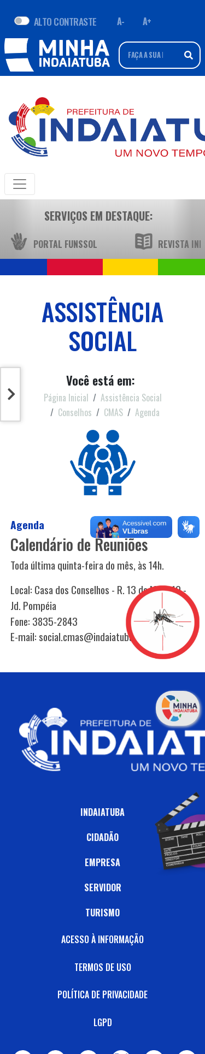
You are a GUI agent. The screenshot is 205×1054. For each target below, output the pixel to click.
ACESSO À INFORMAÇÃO (102, 939)
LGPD (102, 1022)
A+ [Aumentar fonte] (147, 21)
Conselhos (75, 412)
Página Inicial (66, 397)
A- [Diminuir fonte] (121, 21)
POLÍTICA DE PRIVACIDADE (102, 994)
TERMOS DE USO (102, 967)
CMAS (113, 412)
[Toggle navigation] (19, 184)
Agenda (147, 412)
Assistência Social (131, 397)
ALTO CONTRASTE (65, 21)
